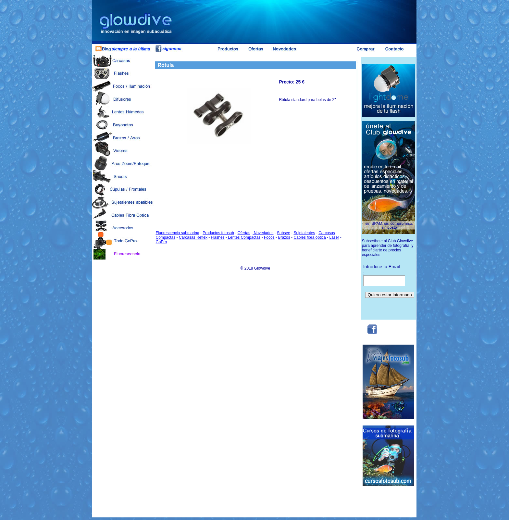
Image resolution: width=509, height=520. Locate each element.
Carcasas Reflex (193, 237)
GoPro (161, 242)
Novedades (263, 233)
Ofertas (244, 233)
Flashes (218, 237)
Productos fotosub (218, 233)
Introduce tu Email (381, 266)
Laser (334, 237)
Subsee (283, 233)
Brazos (284, 237)
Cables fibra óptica (309, 237)
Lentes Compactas (243, 237)
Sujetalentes (304, 233)
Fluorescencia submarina (177, 233)
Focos (269, 237)
